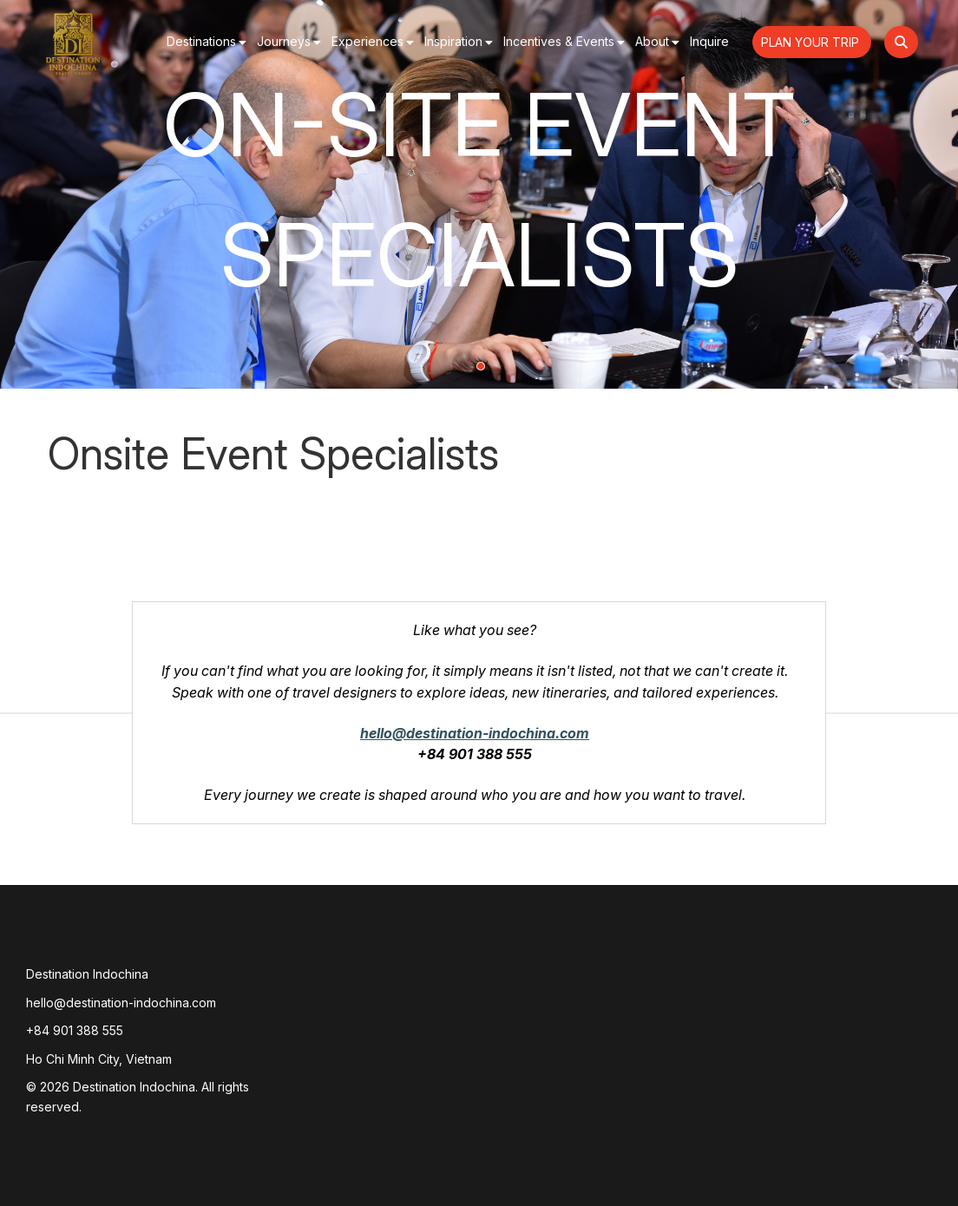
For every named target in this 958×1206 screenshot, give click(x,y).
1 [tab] (481, 366)
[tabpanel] (479, 194)
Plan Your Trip (812, 42)
